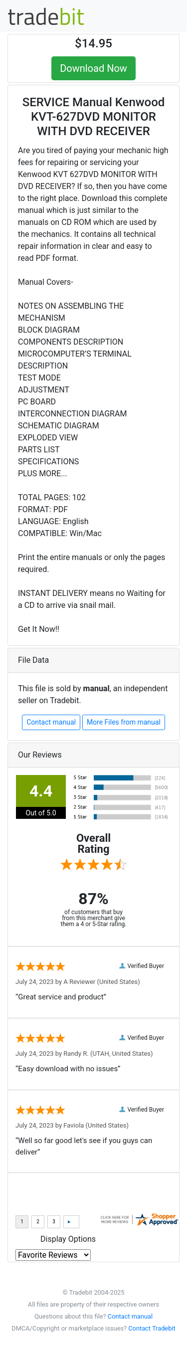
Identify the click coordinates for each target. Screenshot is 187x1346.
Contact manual (51, 722)
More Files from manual (124, 722)
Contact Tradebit (151, 1328)
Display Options (68, 1239)
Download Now (93, 68)
